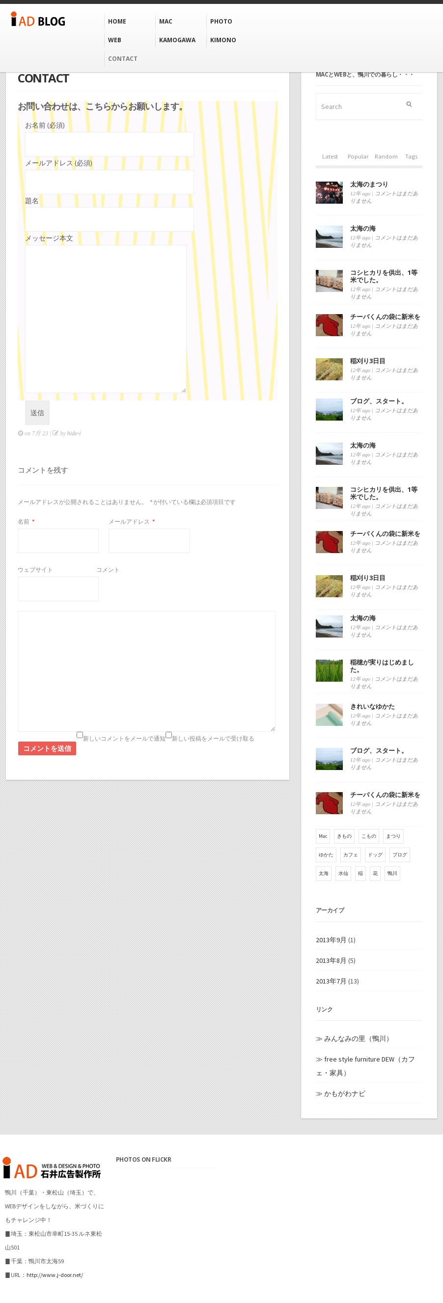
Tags (411, 156)
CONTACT (123, 58)
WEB (114, 40)
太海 (324, 873)
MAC (165, 21)
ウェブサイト (35, 569)
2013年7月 (331, 981)
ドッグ (375, 854)
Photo (221, 21)
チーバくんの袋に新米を (385, 316)
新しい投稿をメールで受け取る (213, 738)
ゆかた (326, 854)
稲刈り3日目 (368, 360)
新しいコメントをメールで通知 (124, 738)
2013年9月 (331, 939)
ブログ (399, 854)
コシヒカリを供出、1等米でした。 (383, 276)
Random (386, 156)
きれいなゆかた (372, 706)
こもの (368, 836)
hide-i (74, 433)
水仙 (343, 873)
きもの (344, 836)
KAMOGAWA (177, 40)
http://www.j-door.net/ (55, 1274)
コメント (108, 569)
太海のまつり (369, 184)
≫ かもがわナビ (340, 1093)
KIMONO (223, 40)
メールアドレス (132, 521)
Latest (330, 156)
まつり (393, 836)
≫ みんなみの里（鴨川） (354, 1038)
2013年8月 (331, 960)
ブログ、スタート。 (379, 401)
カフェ (350, 854)
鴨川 (392, 873)
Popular (358, 156)
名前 (26, 521)
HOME (117, 21)
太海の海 (363, 228)
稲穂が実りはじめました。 (382, 666)
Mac (323, 836)
